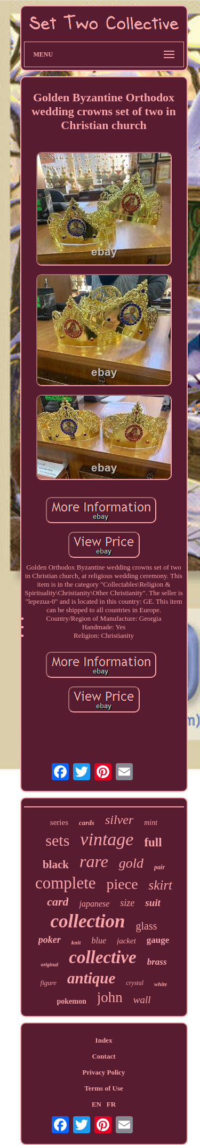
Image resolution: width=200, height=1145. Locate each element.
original (49, 964)
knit (76, 942)
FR (111, 1104)
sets (57, 840)
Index (104, 1040)
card (57, 901)
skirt (160, 885)
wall (142, 999)
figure (49, 983)
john (110, 997)
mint (150, 823)
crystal (134, 983)
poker (49, 939)
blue (98, 940)
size (127, 903)
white (160, 984)
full (153, 842)
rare (93, 861)
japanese (94, 903)
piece (122, 884)
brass (157, 962)
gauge (158, 940)
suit (153, 902)
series (59, 822)
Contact (103, 1056)
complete (65, 883)
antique (91, 978)
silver (119, 820)
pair (159, 867)
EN (96, 1104)
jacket (126, 940)
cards (86, 823)
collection (88, 921)
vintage (106, 839)
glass (146, 926)
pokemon (71, 1001)
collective (102, 957)
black (56, 864)
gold (131, 863)
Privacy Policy (104, 1072)
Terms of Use (103, 1088)
